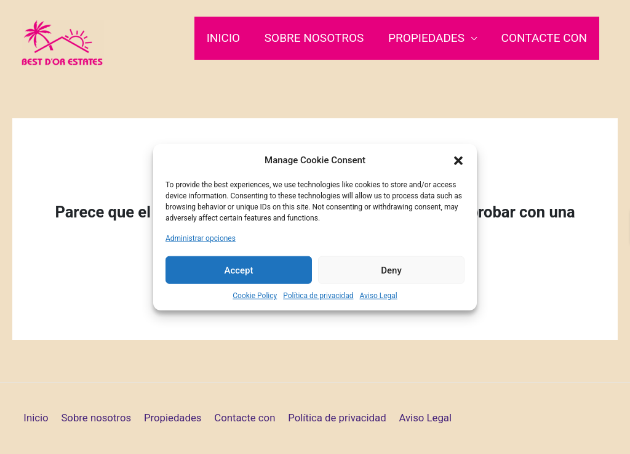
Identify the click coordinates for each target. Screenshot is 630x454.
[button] (458, 160)
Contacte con (544, 38)
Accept (238, 269)
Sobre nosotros (317, 38)
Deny (391, 269)
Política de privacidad (318, 295)
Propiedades (428, 38)
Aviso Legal (378, 295)
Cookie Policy (255, 295)
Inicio (227, 38)
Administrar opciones (200, 238)
